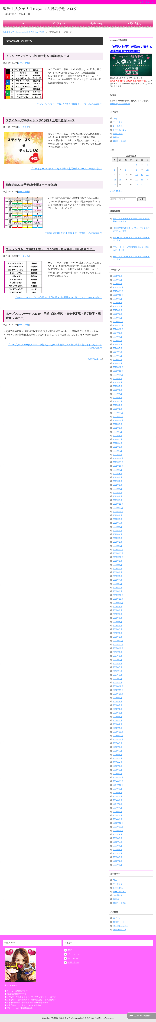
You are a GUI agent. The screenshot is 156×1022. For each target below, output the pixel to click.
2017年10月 (118, 648)
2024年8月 (117, 337)
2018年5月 (117, 622)
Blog (115, 118)
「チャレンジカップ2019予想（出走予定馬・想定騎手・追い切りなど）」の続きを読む (58, 297)
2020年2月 (117, 542)
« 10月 (112, 191)
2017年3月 (117, 675)
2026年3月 (117, 276)
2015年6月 (117, 755)
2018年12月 (118, 595)
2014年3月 (117, 812)
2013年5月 (117, 850)
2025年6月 (117, 310)
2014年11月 (118, 781)
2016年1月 (117, 728)
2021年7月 (117, 477)
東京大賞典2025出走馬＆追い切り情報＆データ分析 (131, 258)
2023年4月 (117, 397)
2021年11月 (118, 462)
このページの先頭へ (142, 1016)
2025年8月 (117, 303)
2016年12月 (118, 686)
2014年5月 (117, 804)
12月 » (118, 191)
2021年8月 (117, 473)
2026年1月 (117, 284)
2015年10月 (118, 739)
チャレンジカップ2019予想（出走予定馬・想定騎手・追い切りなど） (50, 249)
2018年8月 (117, 610)
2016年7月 (117, 705)
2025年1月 (117, 318)
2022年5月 (117, 439)
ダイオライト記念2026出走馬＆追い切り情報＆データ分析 (131, 220)
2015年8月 (117, 747)
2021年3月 (117, 492)
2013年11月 (118, 827)
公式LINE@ (97, 23)
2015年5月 (117, 758)
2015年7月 (117, 751)
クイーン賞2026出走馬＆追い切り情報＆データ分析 (131, 239)
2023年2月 (117, 405)
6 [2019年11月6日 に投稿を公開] (125, 170)
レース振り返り (119, 130)
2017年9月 (117, 652)
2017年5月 (117, 667)
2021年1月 (117, 500)
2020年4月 (117, 534)
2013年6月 (117, 846)
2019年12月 (118, 549)
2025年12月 (118, 287)
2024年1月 (117, 363)
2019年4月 (117, 580)
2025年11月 (118, 291)
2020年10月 (118, 511)
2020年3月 (117, 538)
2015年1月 (117, 774)
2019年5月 (117, 576)
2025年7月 (117, 306)
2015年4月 (117, 762)
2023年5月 (117, 394)
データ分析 (23, 191)
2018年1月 (117, 637)
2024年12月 (118, 322)
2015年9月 (117, 743)
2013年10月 (118, 831)
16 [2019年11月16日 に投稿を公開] (142, 174)
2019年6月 (117, 572)
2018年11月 (118, 599)
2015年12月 (118, 732)
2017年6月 (117, 663)
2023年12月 (118, 367)
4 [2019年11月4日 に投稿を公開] (114, 170)
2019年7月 (117, 568)
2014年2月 (117, 815)
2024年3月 (117, 356)
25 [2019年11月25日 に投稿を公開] (115, 184)
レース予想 (23, 62)
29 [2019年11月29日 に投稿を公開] (137, 184)
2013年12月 (118, 823)
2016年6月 (117, 709)
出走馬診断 (118, 133)
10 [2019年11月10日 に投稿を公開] (147, 170)
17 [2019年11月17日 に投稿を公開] (147, 174)
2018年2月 (117, 633)
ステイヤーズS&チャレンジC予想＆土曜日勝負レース (40, 120)
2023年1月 (117, 409)
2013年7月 (117, 842)
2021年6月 (117, 481)
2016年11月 (118, 690)
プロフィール (59, 23)
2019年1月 (117, 591)
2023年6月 (117, 390)
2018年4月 (117, 625)
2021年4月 (117, 489)
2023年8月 (117, 382)
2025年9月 (117, 299)
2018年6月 (117, 618)
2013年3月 (117, 857)
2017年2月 (117, 679)
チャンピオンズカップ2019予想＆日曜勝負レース (37, 56)
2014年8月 (117, 793)
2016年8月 (117, 701)
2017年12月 (118, 641)
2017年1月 (117, 682)
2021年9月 (117, 470)
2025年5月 (117, 314)
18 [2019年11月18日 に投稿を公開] (115, 179)
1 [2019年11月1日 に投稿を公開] (136, 165)
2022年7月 (117, 432)
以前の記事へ (94, 359)
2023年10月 (118, 375)
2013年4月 (117, 853)
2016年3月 (117, 720)
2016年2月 (117, 724)
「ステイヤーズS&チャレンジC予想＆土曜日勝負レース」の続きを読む (66, 168)
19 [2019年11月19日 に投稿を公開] (120, 179)
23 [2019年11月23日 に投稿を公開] (142, 179)
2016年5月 (117, 713)
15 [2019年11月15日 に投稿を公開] (137, 174)
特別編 (116, 137)
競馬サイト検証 (119, 141)
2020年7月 (117, 523)
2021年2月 (117, 496)
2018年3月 (117, 629)
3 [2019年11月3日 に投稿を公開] (147, 165)
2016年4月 (117, 717)
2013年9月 (117, 834)
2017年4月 (117, 671)
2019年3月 (117, 584)
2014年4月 (117, 808)
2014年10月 (118, 785)
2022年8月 (117, 428)
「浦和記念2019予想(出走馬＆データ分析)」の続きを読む (73, 233)
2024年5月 (117, 348)
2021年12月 (118, 458)
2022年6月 (117, 435)
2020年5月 (117, 530)
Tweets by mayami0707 (120, 104)
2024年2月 (117, 359)
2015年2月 (117, 770)
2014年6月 (117, 800)
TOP (21, 23)
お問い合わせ (134, 23)
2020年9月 (117, 515)
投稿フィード (118, 922)
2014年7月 (117, 796)
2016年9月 (117, 698)
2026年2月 (117, 280)
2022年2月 (117, 451)
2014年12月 (118, 777)
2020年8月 (117, 519)
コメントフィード (120, 926)
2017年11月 (118, 644)
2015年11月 (118, 736)
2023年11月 (118, 371)
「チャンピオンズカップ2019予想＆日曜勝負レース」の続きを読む (68, 104)
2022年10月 (118, 420)
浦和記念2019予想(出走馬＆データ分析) (31, 184)
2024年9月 (117, 333)
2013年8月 (117, 838)
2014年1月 (117, 819)
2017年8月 (117, 656)
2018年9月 (117, 606)
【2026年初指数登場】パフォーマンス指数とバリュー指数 (131, 229)
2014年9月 (117, 789)
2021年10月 (118, 466)
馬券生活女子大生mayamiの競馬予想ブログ (40, 8)
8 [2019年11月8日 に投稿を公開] (136, 170)
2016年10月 (118, 694)
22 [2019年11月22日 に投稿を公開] (137, 179)
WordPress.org (119, 929)
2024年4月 (117, 352)
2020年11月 (118, 508)
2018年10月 (118, 603)
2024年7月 (117, 341)
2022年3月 (117, 447)
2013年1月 (117, 865)
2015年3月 (117, 766)
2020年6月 (117, 527)
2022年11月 (118, 416)
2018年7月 (117, 614)
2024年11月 (118, 325)
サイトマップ (147, 2)
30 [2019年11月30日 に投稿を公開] (142, 184)
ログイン (117, 918)
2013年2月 (117, 861)
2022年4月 (117, 443)
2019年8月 (117, 565)
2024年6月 (117, 344)
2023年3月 (117, 401)
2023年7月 (117, 386)
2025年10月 (118, 295)
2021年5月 (117, 485)
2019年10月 (118, 557)
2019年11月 (118, 553)
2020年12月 (118, 504)
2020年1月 (117, 546)
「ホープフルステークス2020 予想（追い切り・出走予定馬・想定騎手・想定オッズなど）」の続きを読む (55, 346)
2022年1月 (117, 454)
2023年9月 (117, 378)
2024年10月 (118, 329)
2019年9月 (117, 561)
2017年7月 (117, 660)
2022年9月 (117, 424)
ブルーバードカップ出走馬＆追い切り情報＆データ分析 (131, 248)
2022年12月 (118, 413)
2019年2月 (117, 587)
